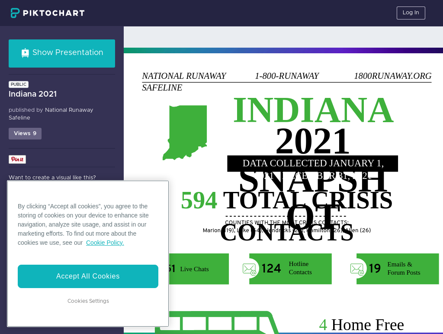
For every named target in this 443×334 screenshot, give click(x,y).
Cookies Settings (88, 301)
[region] (88, 253)
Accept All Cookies (88, 276)
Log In (411, 13)
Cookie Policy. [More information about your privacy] (105, 242)
